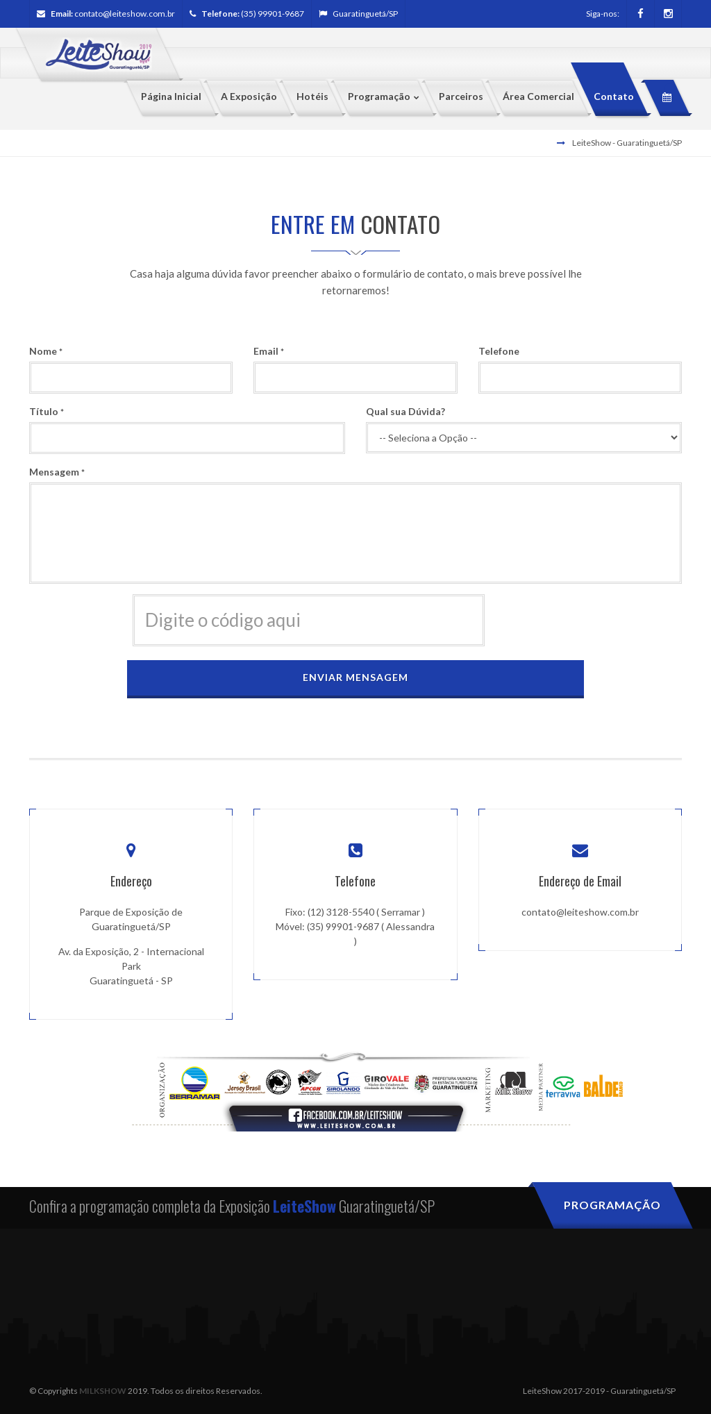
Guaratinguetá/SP (358, 13)
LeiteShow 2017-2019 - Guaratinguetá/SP (599, 1390)
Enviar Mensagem (355, 677)
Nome (45, 351)
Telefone (498, 351)
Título (46, 411)
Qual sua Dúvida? (405, 411)
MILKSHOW (102, 1390)
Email (268, 351)
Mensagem (57, 472)
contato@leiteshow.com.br (124, 13)
